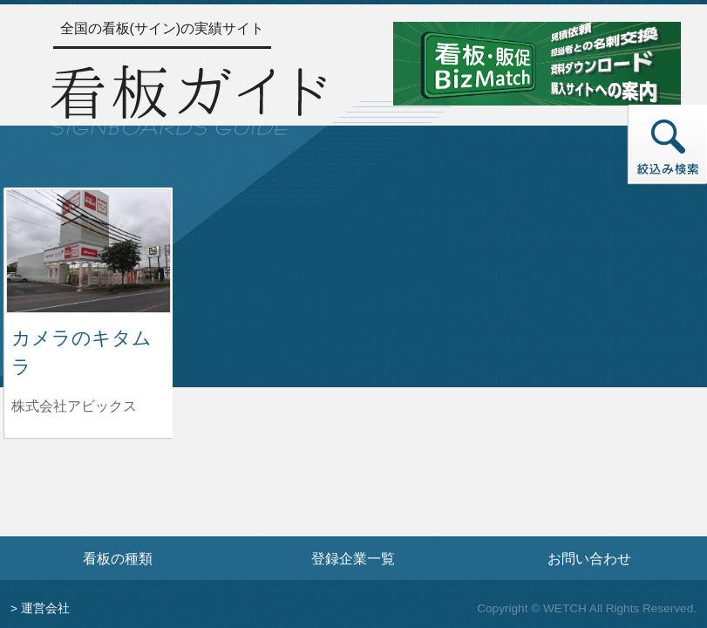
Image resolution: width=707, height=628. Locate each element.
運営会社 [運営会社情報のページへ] (45, 608)
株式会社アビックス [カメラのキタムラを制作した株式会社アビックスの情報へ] (74, 406)
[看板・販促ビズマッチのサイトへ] (537, 62)
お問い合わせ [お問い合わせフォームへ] (589, 558)
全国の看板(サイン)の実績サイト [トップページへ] (162, 28)
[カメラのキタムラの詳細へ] (88, 249)
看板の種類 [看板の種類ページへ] (118, 558)
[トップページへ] (188, 97)
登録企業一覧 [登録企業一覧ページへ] (353, 558)
